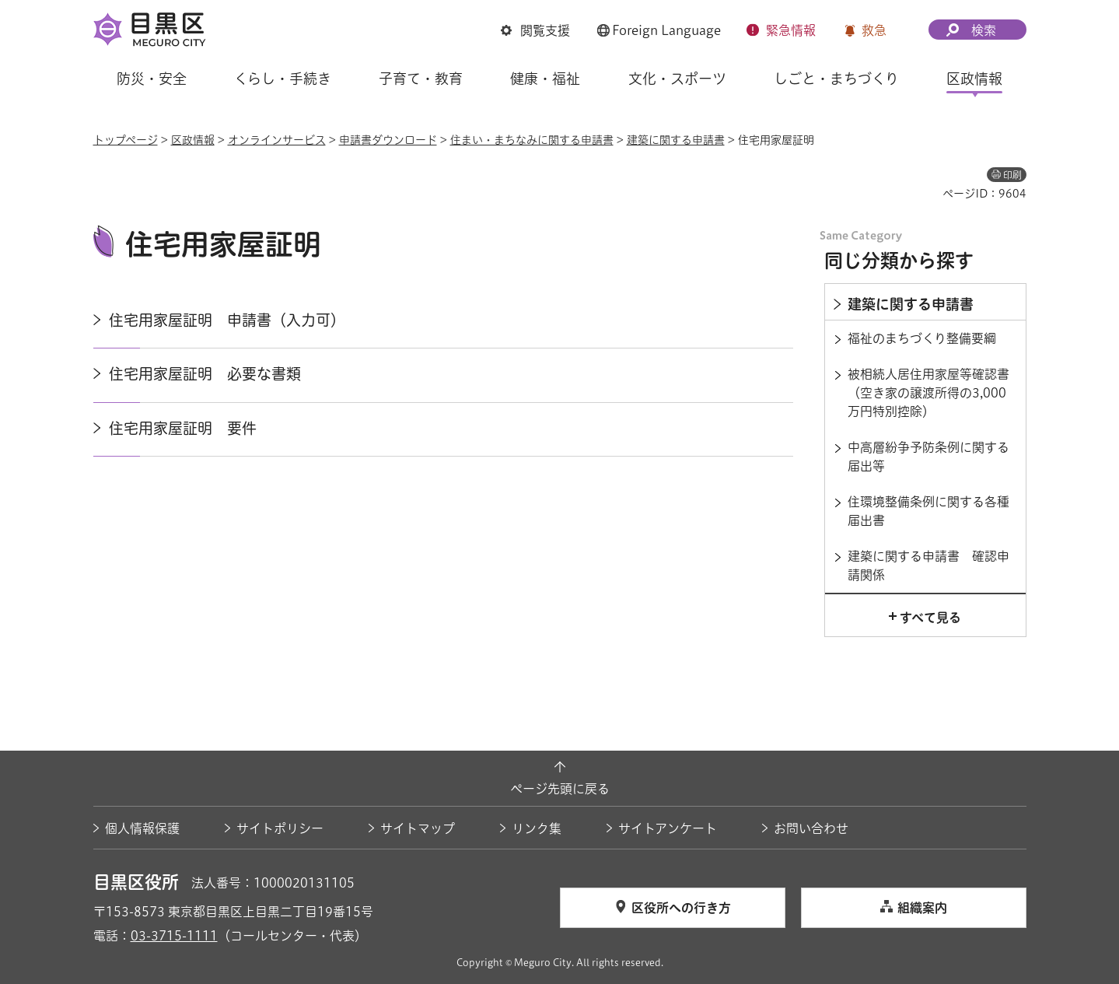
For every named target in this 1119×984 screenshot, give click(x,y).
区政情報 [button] (974, 79)
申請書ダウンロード (388, 140)
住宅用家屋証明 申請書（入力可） (227, 320)
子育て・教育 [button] (421, 79)
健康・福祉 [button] (545, 79)
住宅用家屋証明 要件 (183, 428)
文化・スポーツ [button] (677, 79)
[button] (535, 30)
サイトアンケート (667, 828)
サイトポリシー (279, 828)
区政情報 (193, 140)
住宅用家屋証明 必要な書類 (205, 373)
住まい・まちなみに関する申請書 (532, 140)
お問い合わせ (811, 828)
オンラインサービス (277, 140)
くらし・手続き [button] (282, 79)
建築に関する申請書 (676, 140)
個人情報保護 (142, 828)
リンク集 (536, 828)
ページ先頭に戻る (560, 789)
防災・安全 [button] (152, 79)
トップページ (125, 140)
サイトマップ (417, 828)
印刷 (1012, 175)
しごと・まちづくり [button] (836, 79)
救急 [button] (874, 30)
